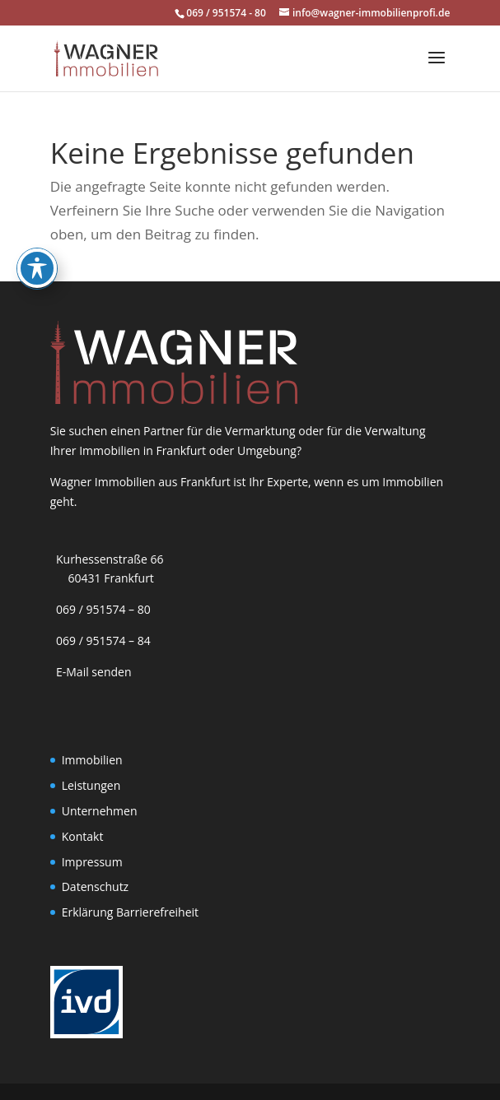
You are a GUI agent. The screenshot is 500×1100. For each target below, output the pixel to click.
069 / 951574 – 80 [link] (100, 609)
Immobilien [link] (92, 760)
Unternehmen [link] (100, 811)
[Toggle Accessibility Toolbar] (37, 222)
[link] (106, 57)
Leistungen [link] (91, 785)
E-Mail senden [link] (94, 672)
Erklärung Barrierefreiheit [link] (130, 912)
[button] (436, 68)
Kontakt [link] (83, 836)
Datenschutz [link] (95, 886)
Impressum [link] (92, 862)
